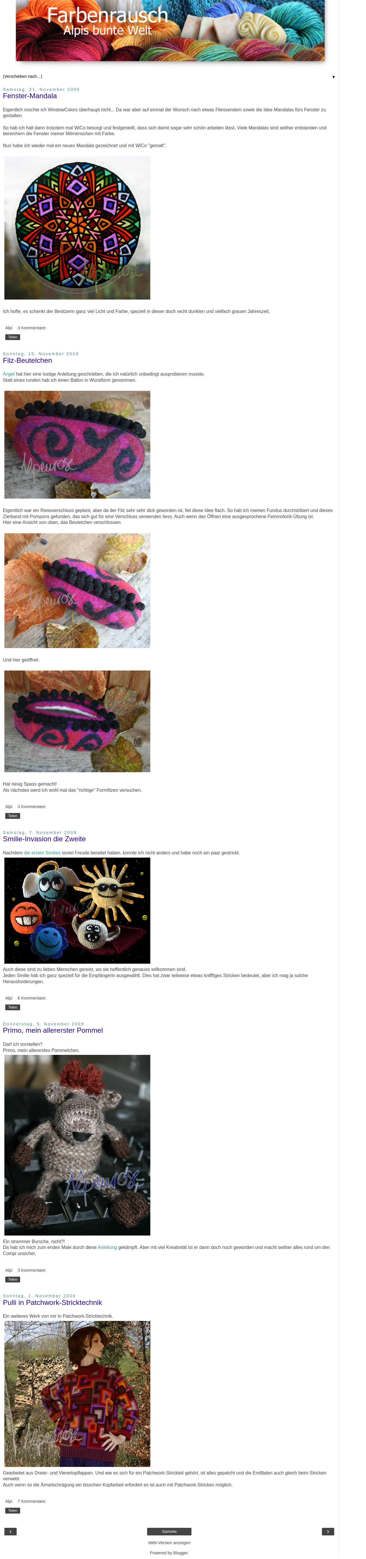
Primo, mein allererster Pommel (53, 1030)
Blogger (180, 1553)
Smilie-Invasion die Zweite (44, 839)
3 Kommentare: (32, 327)
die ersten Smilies (42, 852)
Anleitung (107, 1247)
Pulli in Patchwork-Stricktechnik (52, 1302)
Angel (9, 374)
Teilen (12, 337)
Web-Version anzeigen (169, 1542)
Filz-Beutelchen (27, 360)
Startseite (169, 1532)
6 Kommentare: (32, 998)
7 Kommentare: (32, 1501)
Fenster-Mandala (30, 96)
